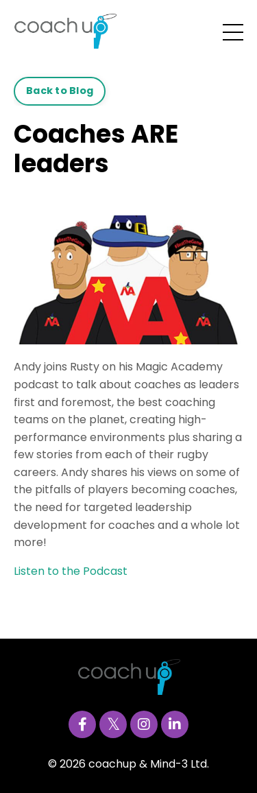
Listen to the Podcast (72, 571)
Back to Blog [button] (59, 90)
